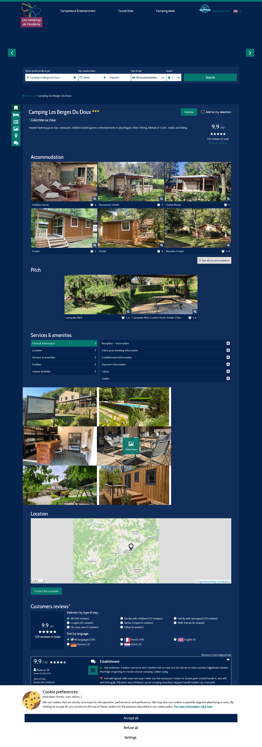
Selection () (221, 11)
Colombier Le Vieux (42, 120)
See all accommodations (214, 260)
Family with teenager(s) (198, 581)
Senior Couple (138, 585)
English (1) (189, 602)
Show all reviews (217, 142)
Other (134, 589)
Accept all (131, 718)
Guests (169, 70)
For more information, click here (193, 706)
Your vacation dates (86, 70)
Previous (12, 53)
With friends (191, 585)
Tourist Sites (125, 11)
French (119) (137, 602)
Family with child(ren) (143, 581)
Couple (82, 585)
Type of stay (136, 70)
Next (250, 53)
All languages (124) (84, 602)
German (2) (83, 607)
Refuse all (131, 727)
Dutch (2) (136, 607)
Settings (130, 737)
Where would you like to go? (37, 70)
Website (188, 112)
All (80, 581)
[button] (131, 510)
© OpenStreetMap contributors (212, 544)
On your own (84, 589)
